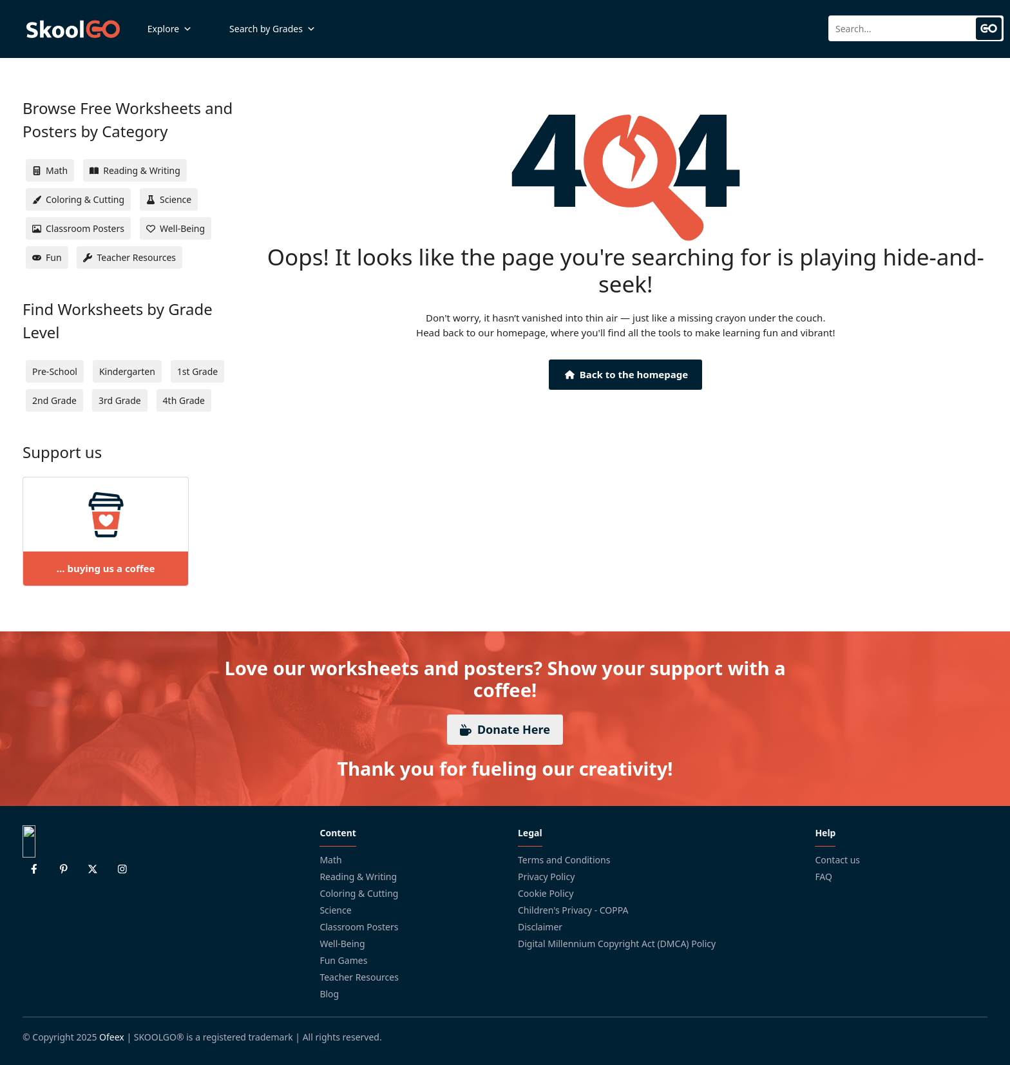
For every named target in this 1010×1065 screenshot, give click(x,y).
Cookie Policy (545, 893)
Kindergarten (127, 371)
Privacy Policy (546, 876)
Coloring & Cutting (358, 893)
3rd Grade (120, 400)
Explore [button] (170, 29)
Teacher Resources (359, 977)
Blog (329, 994)
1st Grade (197, 371)
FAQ (823, 876)
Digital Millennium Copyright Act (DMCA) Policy (617, 943)
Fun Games (343, 960)
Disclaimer (540, 927)
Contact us (837, 860)
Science (335, 910)
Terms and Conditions (564, 860)
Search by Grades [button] (272, 29)
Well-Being (342, 943)
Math (330, 860)
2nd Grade (54, 400)
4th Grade (184, 400)
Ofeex (111, 1037)
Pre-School (54, 371)
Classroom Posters (358, 927)
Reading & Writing (358, 876)
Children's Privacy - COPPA (573, 910)
